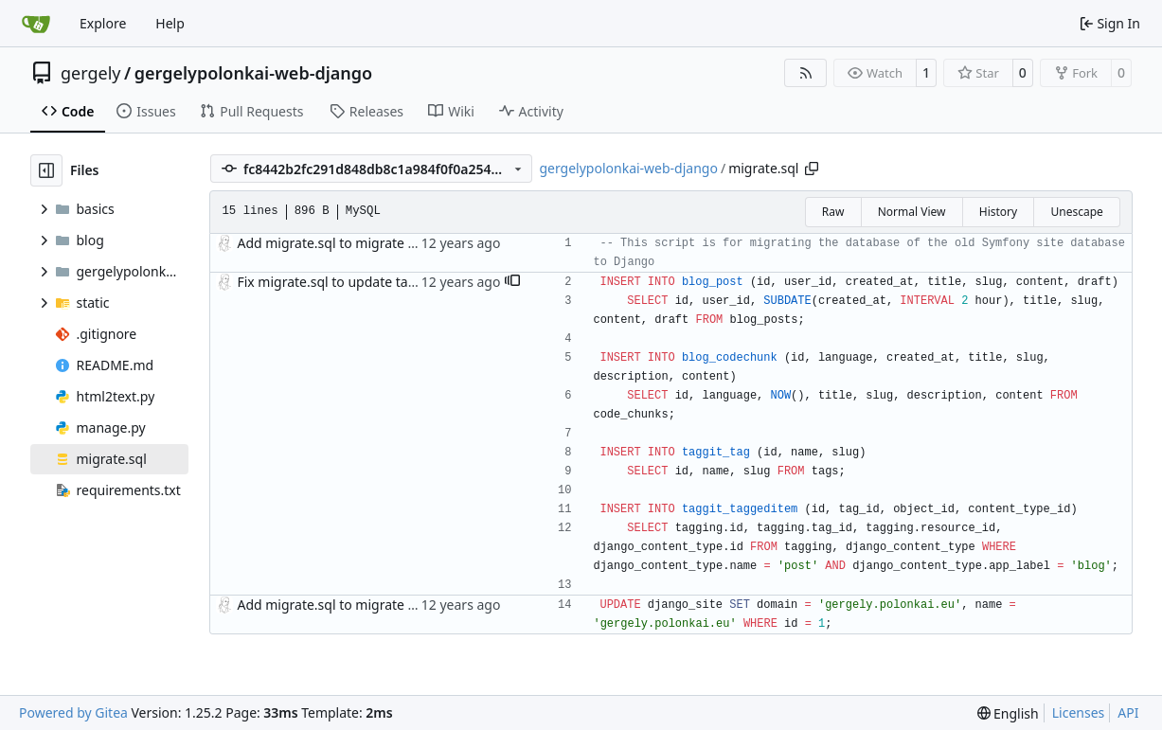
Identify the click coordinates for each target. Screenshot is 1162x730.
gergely (91, 72)
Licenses (1078, 712)
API (1127, 712)
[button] (512, 282)
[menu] (1008, 713)
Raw (833, 212)
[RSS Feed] (806, 73)
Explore (103, 23)
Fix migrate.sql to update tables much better (375, 282)
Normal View (912, 212)
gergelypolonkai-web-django (253, 72)
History (998, 212)
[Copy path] (811, 168)
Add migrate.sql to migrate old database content (388, 243)
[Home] (36, 24)
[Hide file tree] (46, 170)
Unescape (1076, 212)
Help (170, 23)
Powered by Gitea (73, 712)
